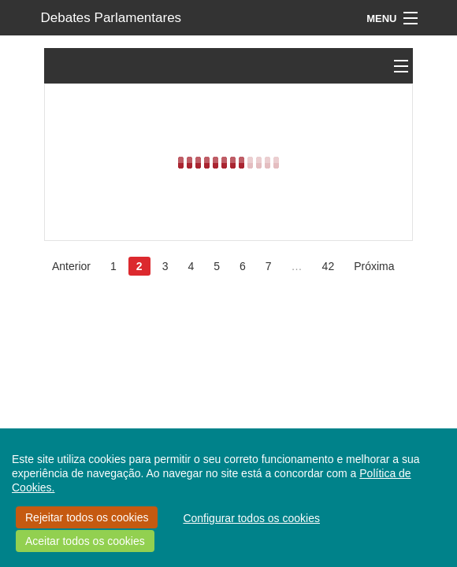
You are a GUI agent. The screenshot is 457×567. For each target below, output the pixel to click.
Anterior (71, 266)
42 (328, 266)
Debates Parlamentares (111, 17)
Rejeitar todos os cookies (86, 517)
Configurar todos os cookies (251, 518)
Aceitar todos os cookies (85, 541)
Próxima (374, 266)
